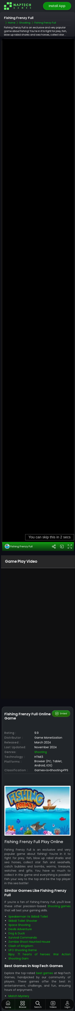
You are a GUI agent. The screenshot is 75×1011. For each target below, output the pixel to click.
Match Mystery (18, 964)
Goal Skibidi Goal (19, 981)
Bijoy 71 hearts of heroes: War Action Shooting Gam (39, 925)
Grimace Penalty (20, 968)
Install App (57, 6)
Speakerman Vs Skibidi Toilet (28, 885)
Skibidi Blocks (17, 998)
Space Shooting (19, 893)
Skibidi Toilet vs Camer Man (27, 989)
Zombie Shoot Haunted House (29, 910)
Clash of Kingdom (20, 914)
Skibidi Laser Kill (18, 977)
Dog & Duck (16, 902)
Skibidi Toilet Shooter (22, 889)
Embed (61, 682)
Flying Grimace (18, 973)
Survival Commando (22, 906)
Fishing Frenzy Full (19, 514)
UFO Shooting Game (22, 918)
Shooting (40, 720)
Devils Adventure (20, 897)
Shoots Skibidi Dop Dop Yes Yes (30, 985)
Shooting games (59, 874)
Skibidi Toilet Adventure (24, 994)
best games (44, 941)
